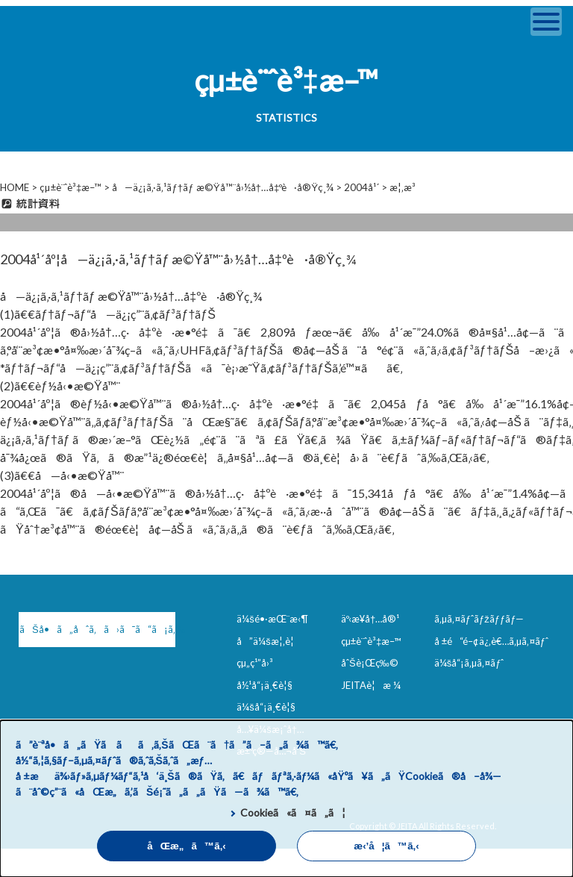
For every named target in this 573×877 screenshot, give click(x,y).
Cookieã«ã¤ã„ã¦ (292, 812)
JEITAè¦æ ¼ (371, 685)
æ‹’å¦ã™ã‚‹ (386, 846)
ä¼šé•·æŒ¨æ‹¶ (272, 619)
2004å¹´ (361, 187)
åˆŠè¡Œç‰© (369, 663)
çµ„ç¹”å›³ (255, 663)
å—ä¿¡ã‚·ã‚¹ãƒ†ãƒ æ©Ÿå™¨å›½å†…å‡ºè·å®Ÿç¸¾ (223, 187)
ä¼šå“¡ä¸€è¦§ (266, 707)
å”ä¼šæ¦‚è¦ (269, 641)
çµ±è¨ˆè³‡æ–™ (70, 187)
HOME (14, 187)
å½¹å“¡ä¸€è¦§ (264, 685)
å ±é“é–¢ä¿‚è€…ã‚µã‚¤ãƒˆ (491, 641)
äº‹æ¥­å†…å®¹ (370, 619)
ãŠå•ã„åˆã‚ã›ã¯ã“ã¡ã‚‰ (97, 629)
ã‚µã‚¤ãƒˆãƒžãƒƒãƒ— (479, 619)
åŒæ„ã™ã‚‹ (186, 846)
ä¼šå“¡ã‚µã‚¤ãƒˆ (469, 663)
